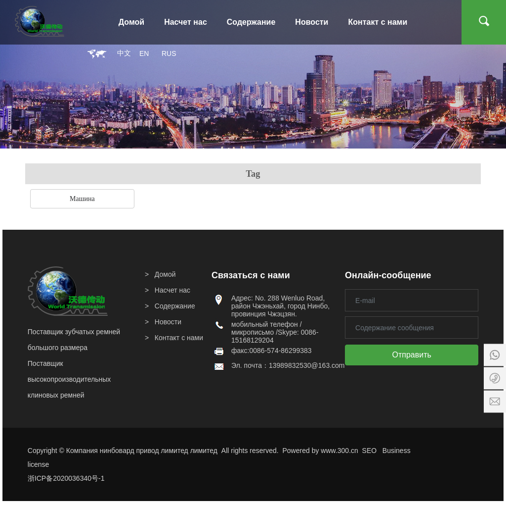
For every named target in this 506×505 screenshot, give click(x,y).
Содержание (175, 306)
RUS (169, 53)
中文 (124, 53)
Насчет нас (172, 290)
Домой (165, 274)
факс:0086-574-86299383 (271, 350)
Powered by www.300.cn (320, 450)
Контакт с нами (179, 338)
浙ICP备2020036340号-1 (66, 478)
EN (144, 53)
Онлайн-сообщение (388, 275)
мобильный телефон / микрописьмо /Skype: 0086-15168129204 (275, 332)
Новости (168, 322)
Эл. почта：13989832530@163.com (288, 365)
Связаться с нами (250, 275)
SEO (369, 450)
